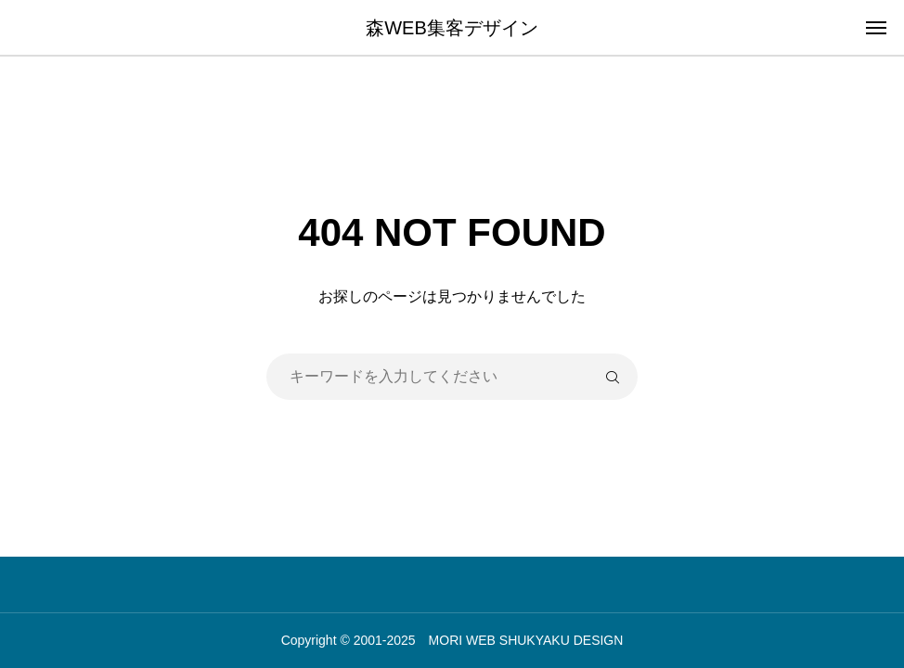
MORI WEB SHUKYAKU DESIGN (526, 640)
